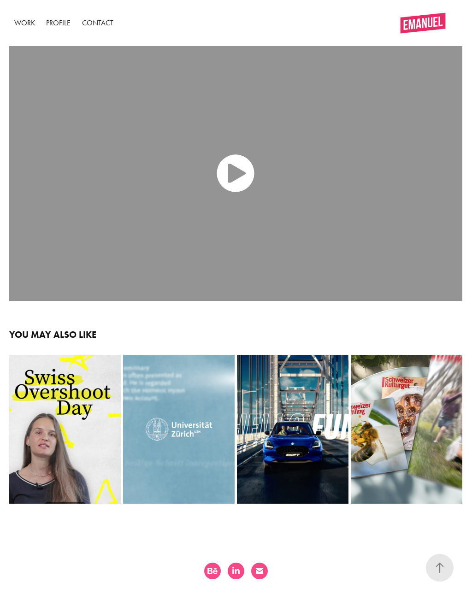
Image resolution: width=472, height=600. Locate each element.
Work (24, 22)
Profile (58, 22)
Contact (97, 22)
